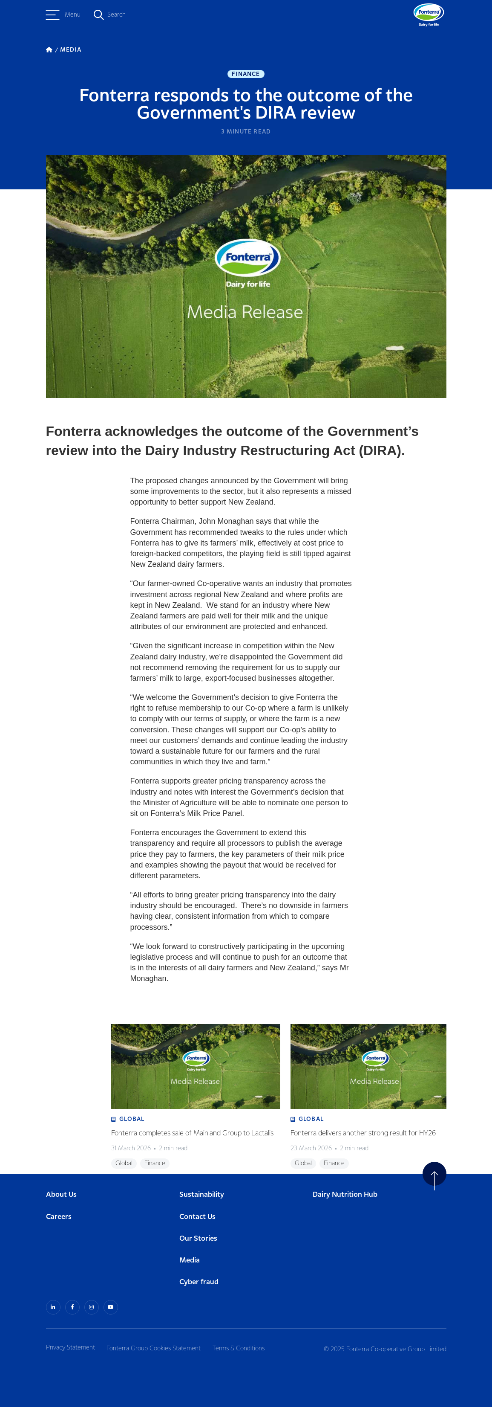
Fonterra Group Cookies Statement (157, 1363)
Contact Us (197, 1232)
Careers (59, 1232)
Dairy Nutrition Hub (345, 1210)
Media (189, 1276)
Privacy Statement (70, 1363)
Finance (246, 75)
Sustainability (201, 1210)
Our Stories (198, 1254)
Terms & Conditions (246, 1363)
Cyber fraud (199, 1297)
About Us (61, 1210)
